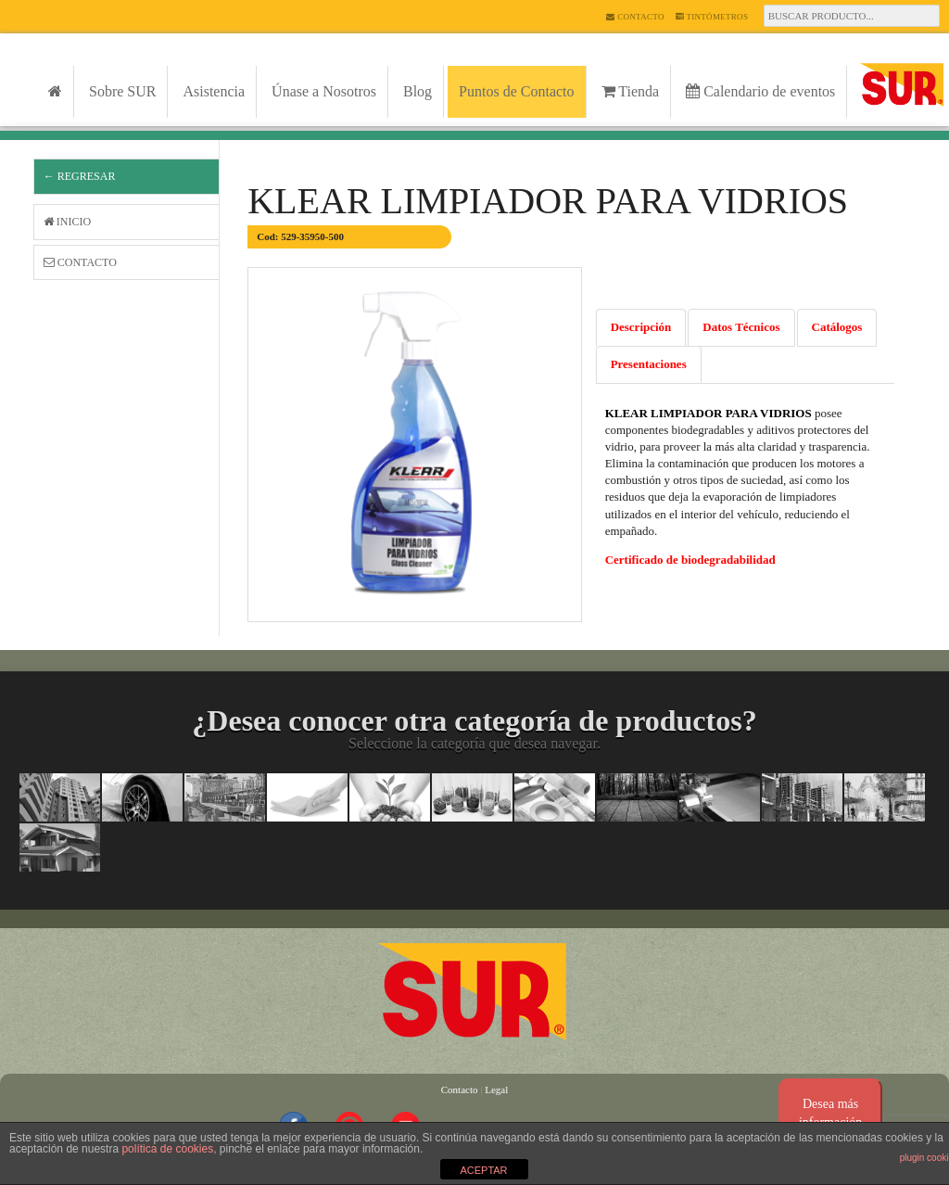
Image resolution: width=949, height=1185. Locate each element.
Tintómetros (712, 16)
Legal (496, 1089)
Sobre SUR (122, 91)
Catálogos (837, 327)
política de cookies (167, 1148)
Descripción (641, 327)
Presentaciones (649, 364)
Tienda (630, 91)
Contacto (635, 16)
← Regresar (80, 176)
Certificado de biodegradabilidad (690, 560)
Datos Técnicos (740, 327)
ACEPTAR (483, 1170)
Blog (417, 91)
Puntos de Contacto (516, 91)
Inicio (67, 221)
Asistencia (214, 91)
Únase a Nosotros (324, 91)
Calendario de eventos (760, 91)
